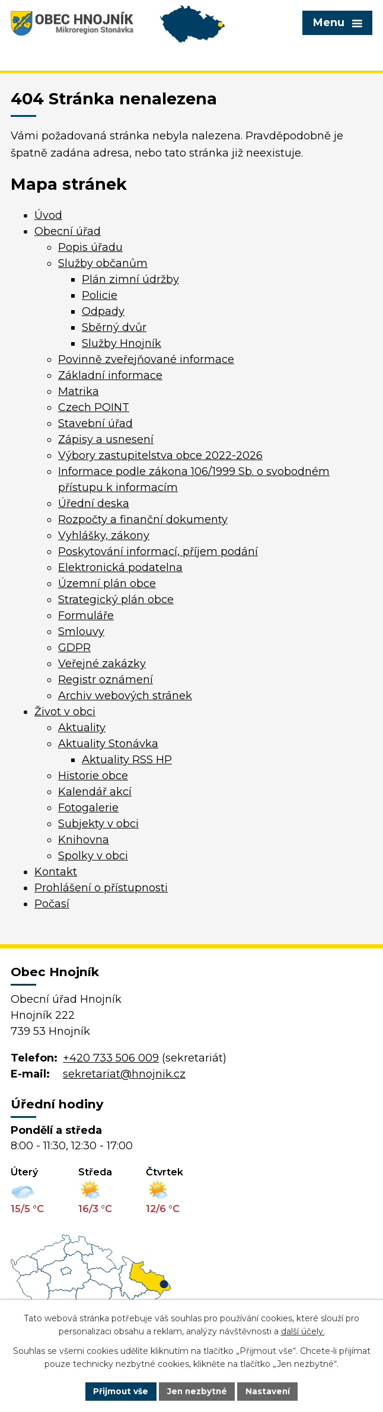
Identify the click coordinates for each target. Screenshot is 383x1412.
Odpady (103, 311)
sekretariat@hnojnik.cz (124, 1073)
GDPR (74, 647)
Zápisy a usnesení (106, 439)
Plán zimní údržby (130, 279)
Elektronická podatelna (120, 567)
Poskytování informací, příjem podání (158, 551)
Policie (99, 295)
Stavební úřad (95, 423)
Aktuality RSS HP (127, 759)
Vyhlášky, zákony (103, 535)
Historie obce (93, 775)
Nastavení (269, 1390)
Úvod (48, 215)
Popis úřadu (90, 247)
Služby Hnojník (121, 343)
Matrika (78, 391)
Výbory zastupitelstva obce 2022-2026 (160, 455)
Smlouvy (81, 631)
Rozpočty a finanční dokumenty (143, 519)
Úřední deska (93, 503)
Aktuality (82, 727)
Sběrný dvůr (114, 327)
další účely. (303, 1331)
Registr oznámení (105, 679)
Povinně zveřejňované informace (146, 359)
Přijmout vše (119, 1390)
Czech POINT (93, 407)
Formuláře (86, 615)
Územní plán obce (107, 583)
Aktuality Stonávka (108, 743)
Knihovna (83, 839)
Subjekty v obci (98, 823)
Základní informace (110, 375)
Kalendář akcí (95, 791)
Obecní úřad (67, 231)
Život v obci (64, 711)
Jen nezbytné (197, 1390)
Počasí (51, 903)
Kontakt (55, 871)
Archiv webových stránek (125, 695)
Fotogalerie (88, 807)
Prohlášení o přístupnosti (101, 887)
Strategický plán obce (116, 599)
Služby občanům (103, 263)
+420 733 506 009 (111, 1057)
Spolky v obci (93, 855)
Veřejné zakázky (102, 663)
